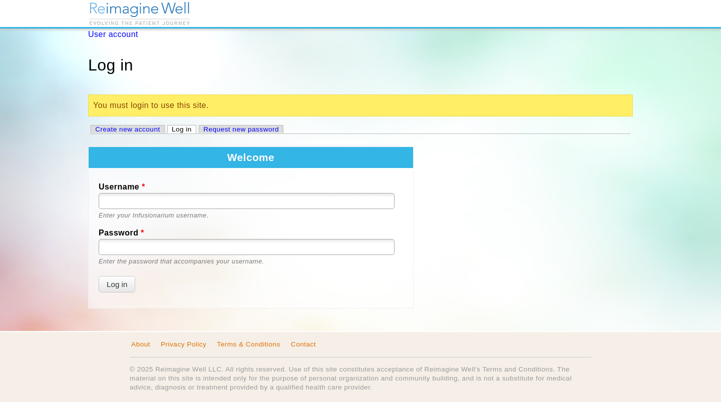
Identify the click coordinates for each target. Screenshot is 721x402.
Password (121, 232)
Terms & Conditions (248, 344)
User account (113, 34)
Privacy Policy (183, 344)
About (140, 344)
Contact (303, 344)
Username (122, 186)
